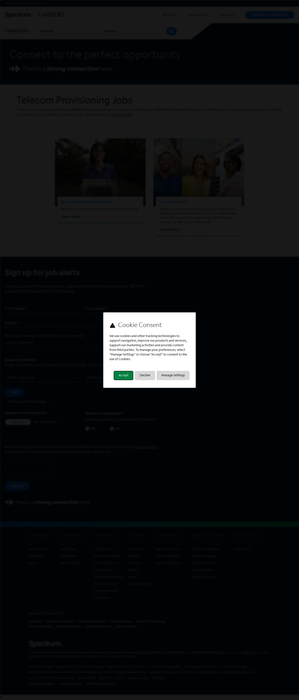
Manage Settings (173, 375)
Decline (145, 375)
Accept (123, 375)
